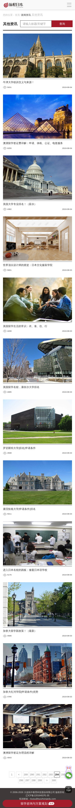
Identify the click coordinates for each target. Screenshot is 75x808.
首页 (17, 15)
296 (21, 780)
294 (57, 774)
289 (26, 774)
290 (32, 774)
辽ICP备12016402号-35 (37, 795)
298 (34, 780)
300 (54, 780)
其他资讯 (37, 14)
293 (51, 774)
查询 (62, 23)
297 (27, 780)
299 (40, 780)
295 (63, 774)
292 (45, 774)
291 (38, 774)
